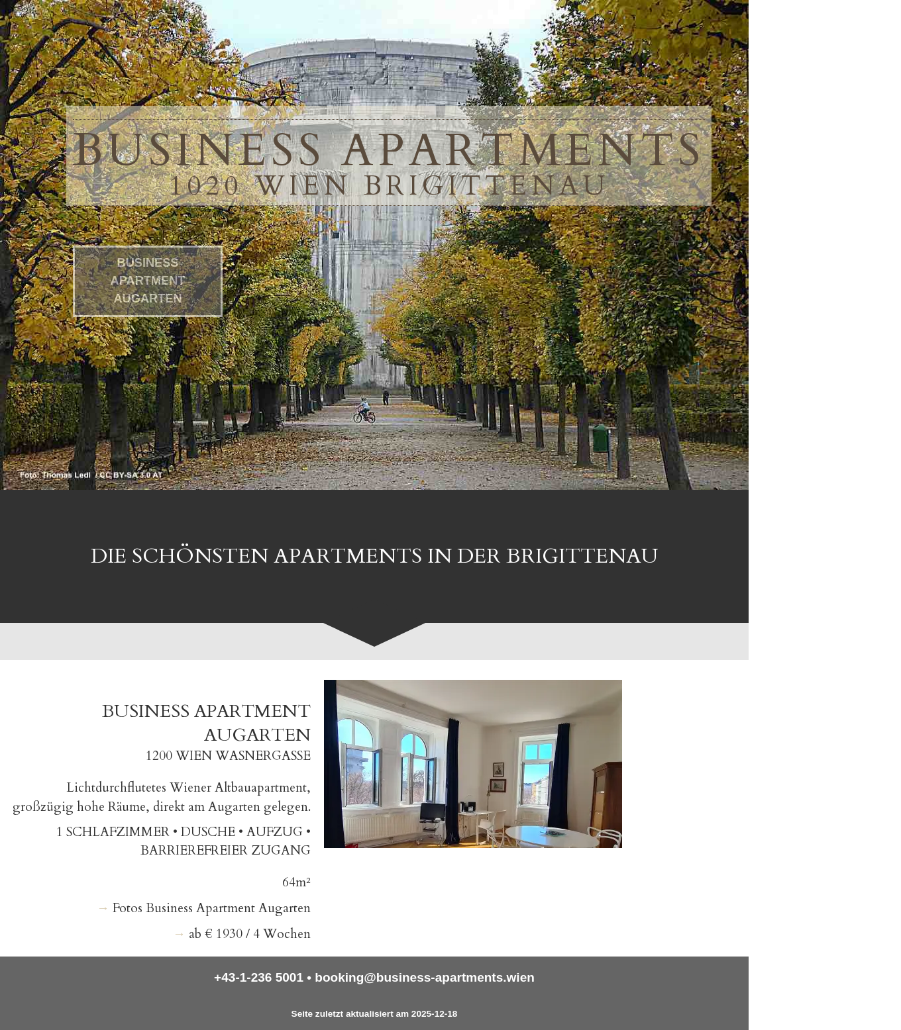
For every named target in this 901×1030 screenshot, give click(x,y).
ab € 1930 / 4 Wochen (250, 934)
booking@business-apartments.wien (425, 977)
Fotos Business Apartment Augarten (212, 908)
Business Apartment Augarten (148, 282)
